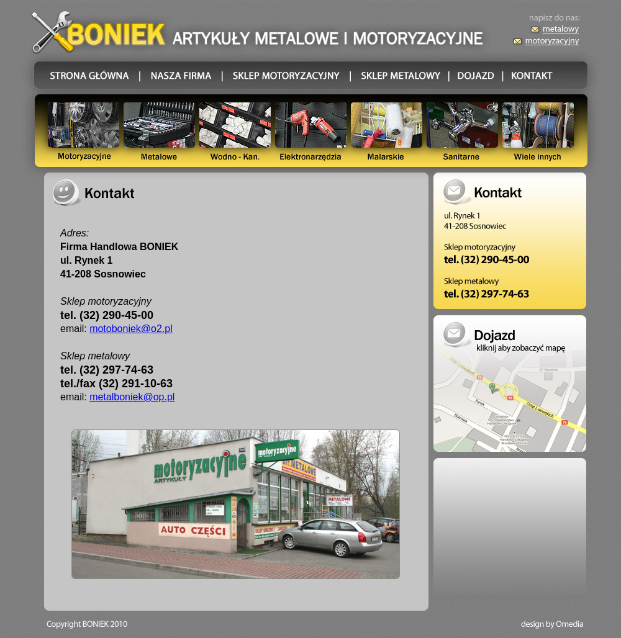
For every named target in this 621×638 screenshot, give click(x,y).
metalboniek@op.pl (132, 397)
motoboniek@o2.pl (131, 328)
